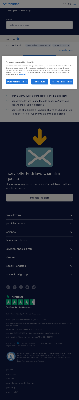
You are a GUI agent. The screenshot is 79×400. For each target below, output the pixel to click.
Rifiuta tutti (39, 81)
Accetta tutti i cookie (62, 81)
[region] (39, 72)
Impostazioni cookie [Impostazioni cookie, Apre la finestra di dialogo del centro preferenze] (17, 81)
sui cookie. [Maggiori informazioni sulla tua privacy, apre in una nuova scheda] (22, 74)
